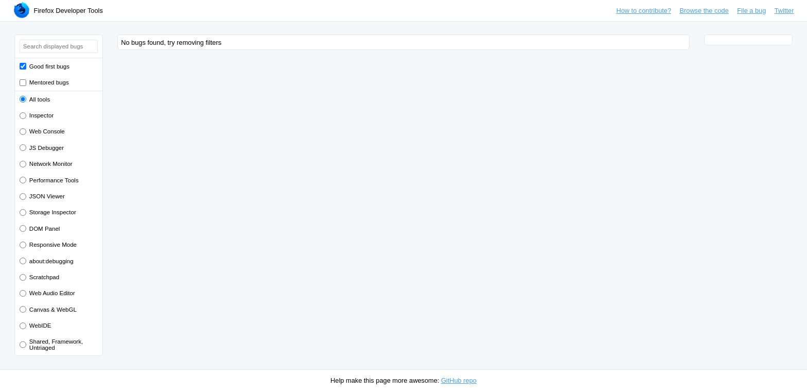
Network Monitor (51, 164)
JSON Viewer (47, 196)
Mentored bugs (49, 82)
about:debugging (51, 261)
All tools (39, 99)
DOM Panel (44, 229)
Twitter (784, 10)
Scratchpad (44, 277)
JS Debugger (46, 148)
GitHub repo (459, 380)
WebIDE (40, 325)
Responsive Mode (53, 245)
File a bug (751, 10)
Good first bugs (49, 66)
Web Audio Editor (52, 293)
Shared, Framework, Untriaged (56, 344)
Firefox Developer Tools (68, 10)
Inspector (41, 115)
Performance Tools (54, 180)
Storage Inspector (52, 212)
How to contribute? (643, 10)
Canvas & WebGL (53, 310)
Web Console (47, 131)
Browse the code (703, 10)
